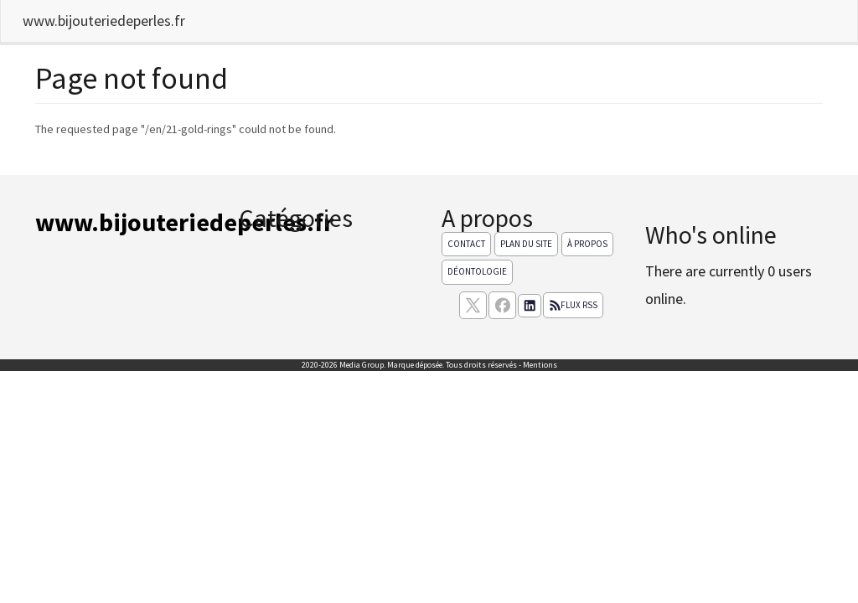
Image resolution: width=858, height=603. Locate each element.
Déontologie (477, 271)
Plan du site (526, 244)
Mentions (540, 364)
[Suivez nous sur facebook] (502, 305)
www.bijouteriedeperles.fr (104, 20)
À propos (587, 244)
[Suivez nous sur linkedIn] (529, 305)
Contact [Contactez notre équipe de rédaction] (466, 244)
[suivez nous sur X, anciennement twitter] (473, 305)
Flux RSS (573, 305)
